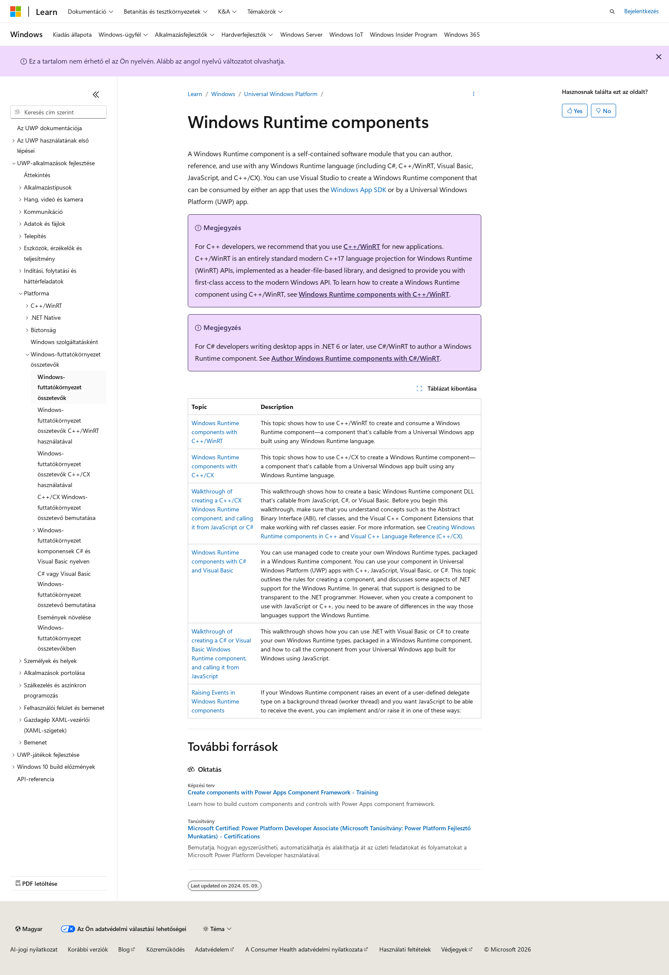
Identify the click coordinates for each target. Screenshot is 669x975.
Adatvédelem (212, 949)
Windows (223, 94)
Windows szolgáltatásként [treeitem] (64, 342)
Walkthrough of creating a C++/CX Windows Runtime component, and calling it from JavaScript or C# (222, 509)
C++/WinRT (361, 246)
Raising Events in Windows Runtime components (215, 701)
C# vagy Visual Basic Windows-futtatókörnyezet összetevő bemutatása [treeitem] (67, 589)
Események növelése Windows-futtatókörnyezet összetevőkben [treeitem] (64, 633)
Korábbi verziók (88, 949)
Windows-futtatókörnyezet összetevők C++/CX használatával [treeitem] (64, 469)
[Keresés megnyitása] (612, 11)
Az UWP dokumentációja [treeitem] (49, 128)
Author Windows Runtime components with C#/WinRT (355, 357)
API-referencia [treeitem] (35, 779)
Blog (124, 949)
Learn (195, 94)
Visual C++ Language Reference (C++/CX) (406, 536)
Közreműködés (165, 949)
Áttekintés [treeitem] (37, 175)
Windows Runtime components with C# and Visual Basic (219, 561)
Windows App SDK (358, 189)
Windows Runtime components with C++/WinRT (374, 293)
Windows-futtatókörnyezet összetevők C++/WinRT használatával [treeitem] (68, 425)
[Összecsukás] (96, 94)
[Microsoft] (15, 11)
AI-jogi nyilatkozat (34, 949)
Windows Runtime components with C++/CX (215, 466)
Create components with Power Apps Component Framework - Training (283, 792)
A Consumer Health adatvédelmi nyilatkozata (304, 949)
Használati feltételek (405, 949)
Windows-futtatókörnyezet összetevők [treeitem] (59, 387)
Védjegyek (454, 949)
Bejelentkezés (641, 11)
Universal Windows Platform (280, 94)
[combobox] (58, 112)
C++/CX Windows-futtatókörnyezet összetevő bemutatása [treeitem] (67, 507)
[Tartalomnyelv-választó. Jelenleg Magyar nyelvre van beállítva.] (28, 929)
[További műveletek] (473, 94)
